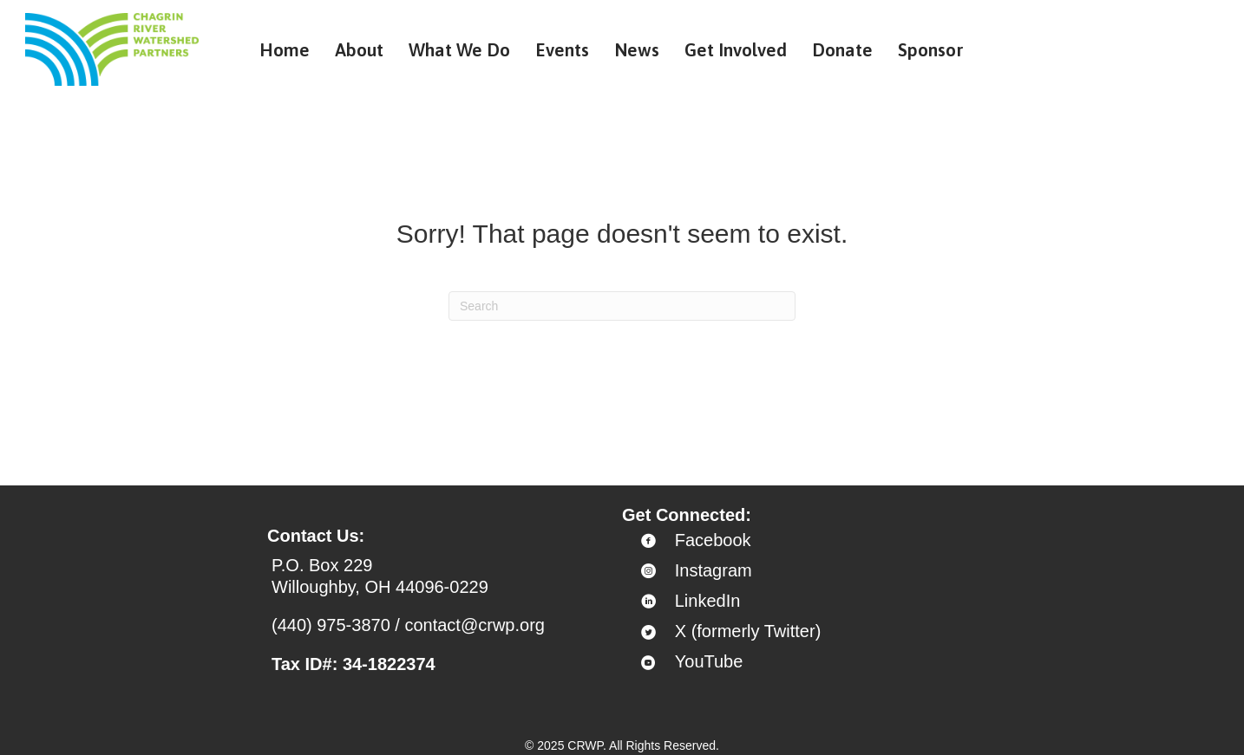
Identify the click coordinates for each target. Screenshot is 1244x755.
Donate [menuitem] (842, 49)
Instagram (713, 570)
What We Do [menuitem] (459, 49)
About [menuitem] (359, 49)
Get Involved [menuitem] (735, 49)
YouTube (709, 661)
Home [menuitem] (284, 49)
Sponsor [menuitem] (931, 49)
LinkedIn (708, 600)
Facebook (713, 540)
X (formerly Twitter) (748, 631)
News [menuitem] (636, 49)
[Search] (622, 306)
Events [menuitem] (562, 49)
